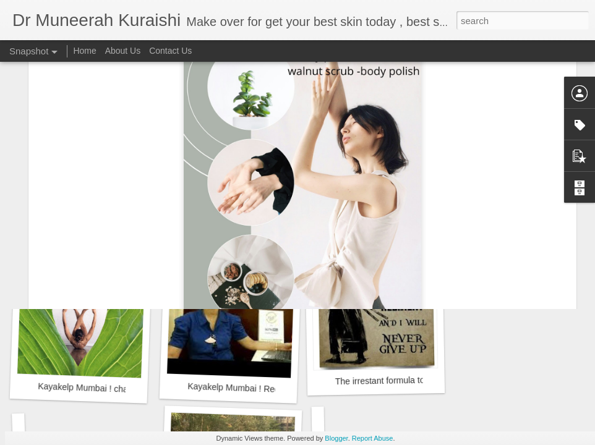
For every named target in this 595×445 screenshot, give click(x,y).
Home (84, 51)
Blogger (336, 438)
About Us (123, 51)
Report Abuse (372, 438)
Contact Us (170, 51)
